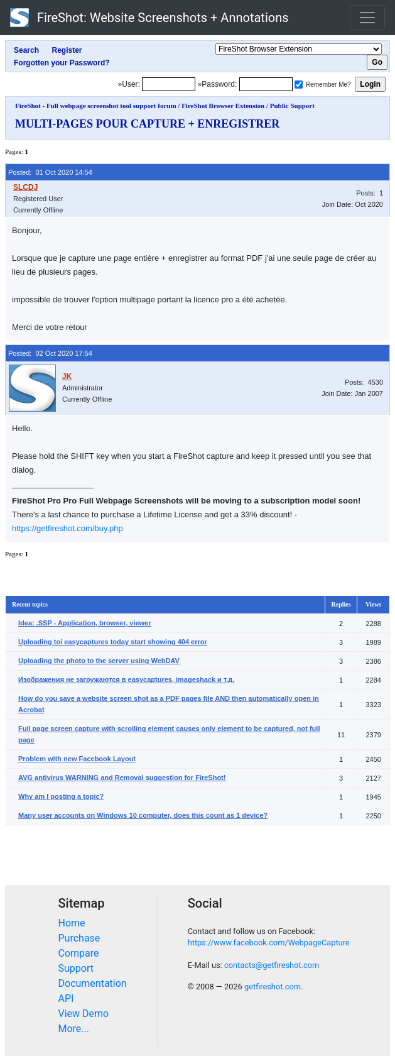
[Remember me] (299, 84)
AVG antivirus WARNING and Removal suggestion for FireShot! (121, 777)
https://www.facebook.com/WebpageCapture (269, 942)
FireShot (149, 17)
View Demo (83, 1014)
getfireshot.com (272, 986)
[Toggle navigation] (367, 17)
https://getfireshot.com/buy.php (67, 528)
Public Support (292, 105)
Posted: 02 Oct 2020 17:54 (50, 353)
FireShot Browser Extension (222, 105)
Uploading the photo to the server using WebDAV (99, 660)
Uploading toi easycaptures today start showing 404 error (112, 642)
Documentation (92, 983)
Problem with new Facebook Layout (77, 758)
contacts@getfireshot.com (271, 965)
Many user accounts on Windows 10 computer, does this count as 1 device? (143, 815)
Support (76, 968)
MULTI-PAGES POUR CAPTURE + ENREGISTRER (147, 124)
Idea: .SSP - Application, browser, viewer (84, 623)
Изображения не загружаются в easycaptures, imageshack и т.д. (126, 679)
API (66, 998)
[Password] (266, 84)
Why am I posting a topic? (61, 796)
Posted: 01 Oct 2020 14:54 (50, 172)
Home (71, 923)
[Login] (168, 84)
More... (74, 1029)
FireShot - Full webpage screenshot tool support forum (95, 105)
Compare (78, 953)
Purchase (79, 938)
